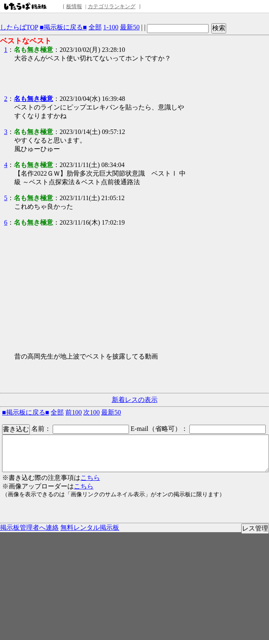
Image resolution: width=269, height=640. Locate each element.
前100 (73, 412)
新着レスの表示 (135, 399)
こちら (90, 477)
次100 (91, 412)
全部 (95, 27)
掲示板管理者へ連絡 (29, 527)
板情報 (74, 6)
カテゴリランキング (112, 6)
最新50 (130, 27)
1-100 (110, 27)
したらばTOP (19, 27)
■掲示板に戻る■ (63, 27)
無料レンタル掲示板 (89, 527)
